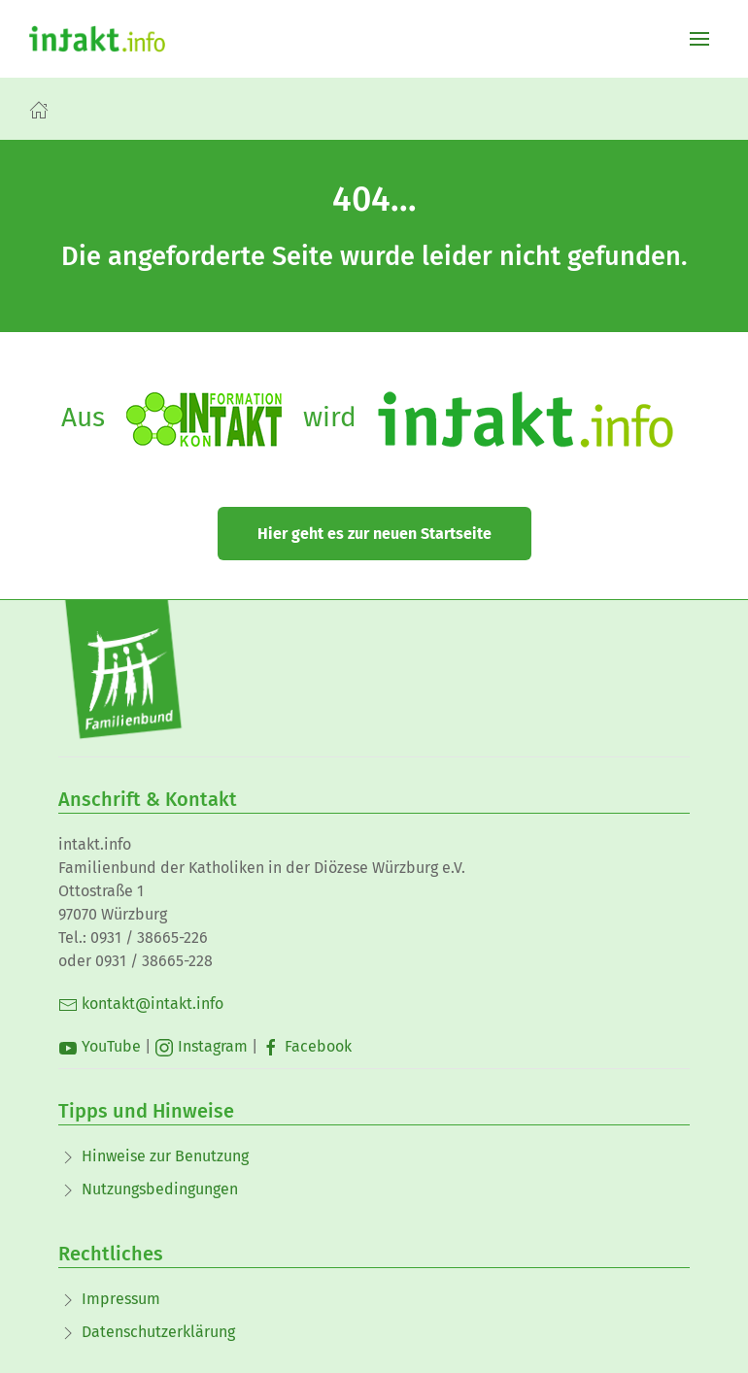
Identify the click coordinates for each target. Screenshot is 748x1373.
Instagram (201, 1046)
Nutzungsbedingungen (160, 1189)
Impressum (121, 1298)
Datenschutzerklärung (158, 1332)
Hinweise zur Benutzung (165, 1156)
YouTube (99, 1046)
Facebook (306, 1046)
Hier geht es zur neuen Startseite (374, 533)
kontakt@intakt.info (140, 1003)
